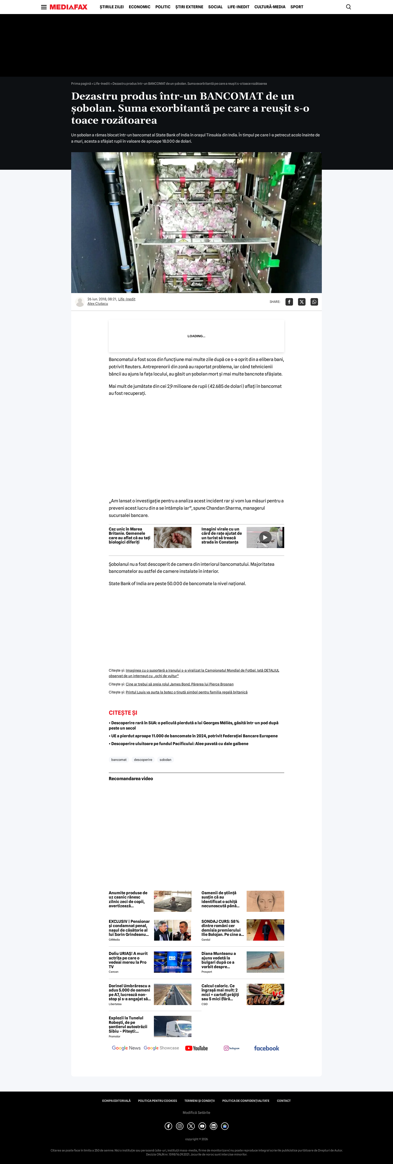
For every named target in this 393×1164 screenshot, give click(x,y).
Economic (139, 7)
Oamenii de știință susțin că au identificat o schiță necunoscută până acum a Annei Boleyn (221, 899)
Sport (296, 7)
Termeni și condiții (199, 1101)
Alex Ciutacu (97, 304)
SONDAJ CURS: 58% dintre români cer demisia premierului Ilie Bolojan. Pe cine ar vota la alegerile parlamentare (222, 928)
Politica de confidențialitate (245, 1101)
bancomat (119, 760)
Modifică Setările (196, 1113)
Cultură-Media (269, 7)
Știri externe (189, 7)
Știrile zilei (112, 7)
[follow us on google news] (126, 1049)
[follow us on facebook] (266, 1048)
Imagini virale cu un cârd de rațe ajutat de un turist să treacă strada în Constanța (222, 536)
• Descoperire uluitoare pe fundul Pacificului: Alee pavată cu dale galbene (178, 743)
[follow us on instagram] (231, 1049)
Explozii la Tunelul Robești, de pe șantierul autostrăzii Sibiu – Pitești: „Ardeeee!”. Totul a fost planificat (128, 1024)
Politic (162, 7)
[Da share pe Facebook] (289, 302)
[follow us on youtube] (196, 1049)
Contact (284, 1101)
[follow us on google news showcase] (161, 1049)
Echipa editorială (116, 1101)
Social (215, 7)
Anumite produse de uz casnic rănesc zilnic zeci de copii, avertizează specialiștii (128, 899)
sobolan (165, 760)
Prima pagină (81, 83)
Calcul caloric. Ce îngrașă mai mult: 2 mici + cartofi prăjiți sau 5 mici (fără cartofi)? (220, 992)
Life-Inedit (238, 7)
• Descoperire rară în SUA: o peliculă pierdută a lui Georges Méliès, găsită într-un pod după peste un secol (193, 726)
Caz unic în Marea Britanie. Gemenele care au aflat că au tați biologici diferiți (129, 536)
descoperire (143, 760)
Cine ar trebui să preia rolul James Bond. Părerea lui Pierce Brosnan (180, 684)
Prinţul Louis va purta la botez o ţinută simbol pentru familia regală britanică (187, 692)
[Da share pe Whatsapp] (314, 302)
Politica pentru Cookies (157, 1101)
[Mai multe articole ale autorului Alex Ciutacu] (80, 302)
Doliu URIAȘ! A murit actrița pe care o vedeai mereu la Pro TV (128, 960)
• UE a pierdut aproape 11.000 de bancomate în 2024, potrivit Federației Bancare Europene (193, 736)
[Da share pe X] (302, 302)
